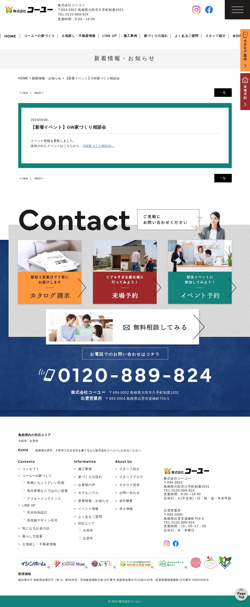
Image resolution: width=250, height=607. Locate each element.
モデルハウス (88, 492)
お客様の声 (86, 484)
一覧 (223, 92)
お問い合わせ (129, 492)
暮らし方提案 (32, 536)
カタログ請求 (129, 484)
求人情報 (126, 508)
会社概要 (239, 35)
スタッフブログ (131, 477)
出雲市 (34, 440)
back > (39, 92)
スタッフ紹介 (215, 35)
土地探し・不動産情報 (79, 35)
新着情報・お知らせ (93, 500)
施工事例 (130, 35)
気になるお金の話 (36, 528)
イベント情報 (88, 508)
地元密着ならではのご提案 (47, 490)
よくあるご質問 (187, 35)
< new (24, 92)
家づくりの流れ (156, 35)
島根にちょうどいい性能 (46, 482)
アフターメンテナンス (44, 498)
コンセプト (30, 469)
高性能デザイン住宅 (42, 520)
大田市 (22, 440)
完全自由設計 (37, 512)
